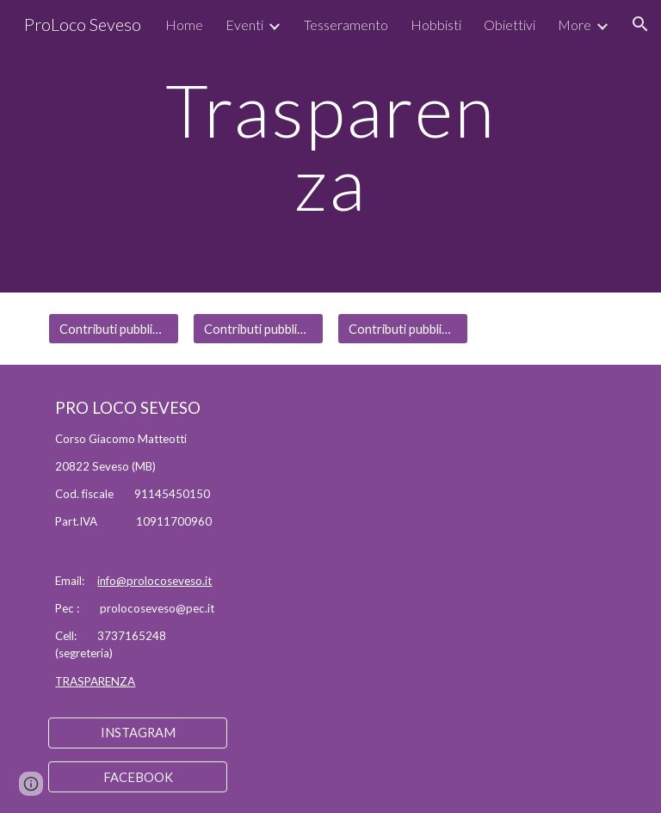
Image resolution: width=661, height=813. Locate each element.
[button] (640, 24)
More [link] (574, 24)
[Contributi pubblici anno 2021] (113, 328)
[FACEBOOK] (137, 777)
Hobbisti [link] (436, 24)
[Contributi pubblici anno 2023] (402, 328)
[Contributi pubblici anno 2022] (258, 328)
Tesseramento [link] (346, 24)
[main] (330, 146)
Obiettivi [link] (509, 24)
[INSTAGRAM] (137, 733)
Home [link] (184, 24)
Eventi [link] (244, 24)
